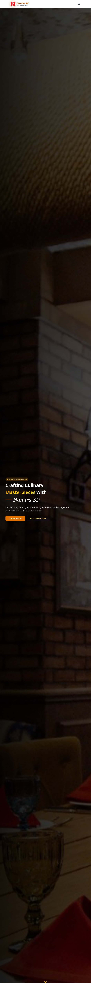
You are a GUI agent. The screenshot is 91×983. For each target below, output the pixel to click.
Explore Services (15, 518)
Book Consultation (38, 518)
